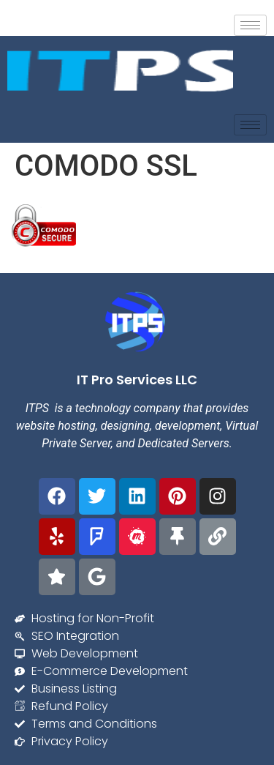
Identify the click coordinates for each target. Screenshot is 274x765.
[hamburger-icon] (250, 25)
